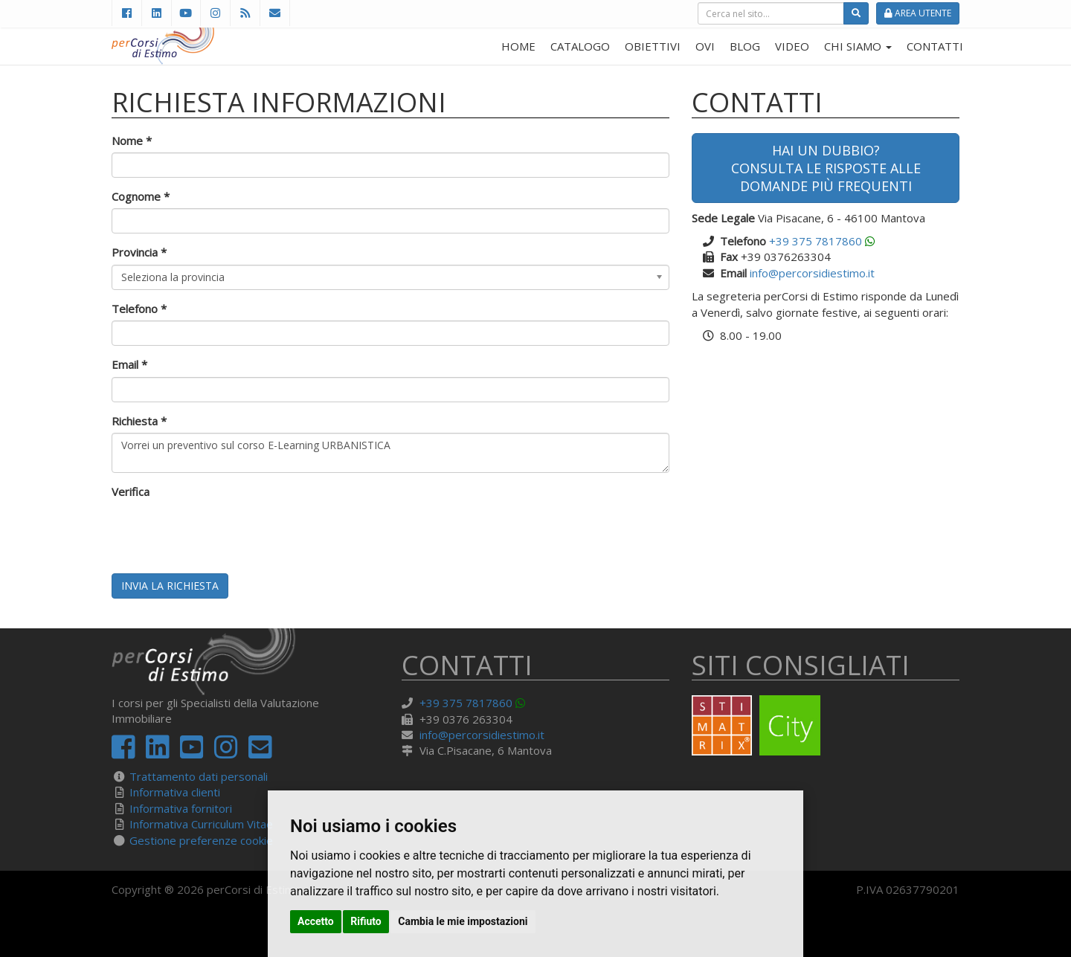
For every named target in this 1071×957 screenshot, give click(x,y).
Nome (132, 140)
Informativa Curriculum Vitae (201, 823)
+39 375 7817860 (815, 240)
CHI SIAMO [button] (858, 46)
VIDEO (792, 46)
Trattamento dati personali (198, 776)
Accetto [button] (316, 921)
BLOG (745, 46)
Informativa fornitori (180, 808)
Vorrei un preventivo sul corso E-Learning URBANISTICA (390, 453)
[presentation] (225, 533)
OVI (705, 46)
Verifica (130, 491)
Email (129, 364)
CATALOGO (580, 46)
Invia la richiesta (170, 586)
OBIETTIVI (653, 46)
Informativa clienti (174, 791)
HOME (518, 46)
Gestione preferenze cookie (201, 840)
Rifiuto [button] (366, 921)
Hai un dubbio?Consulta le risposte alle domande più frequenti (826, 168)
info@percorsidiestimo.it (812, 272)
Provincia (139, 252)
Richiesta (139, 420)
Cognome (141, 196)
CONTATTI (935, 46)
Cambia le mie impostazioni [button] (462, 921)
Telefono (139, 308)
